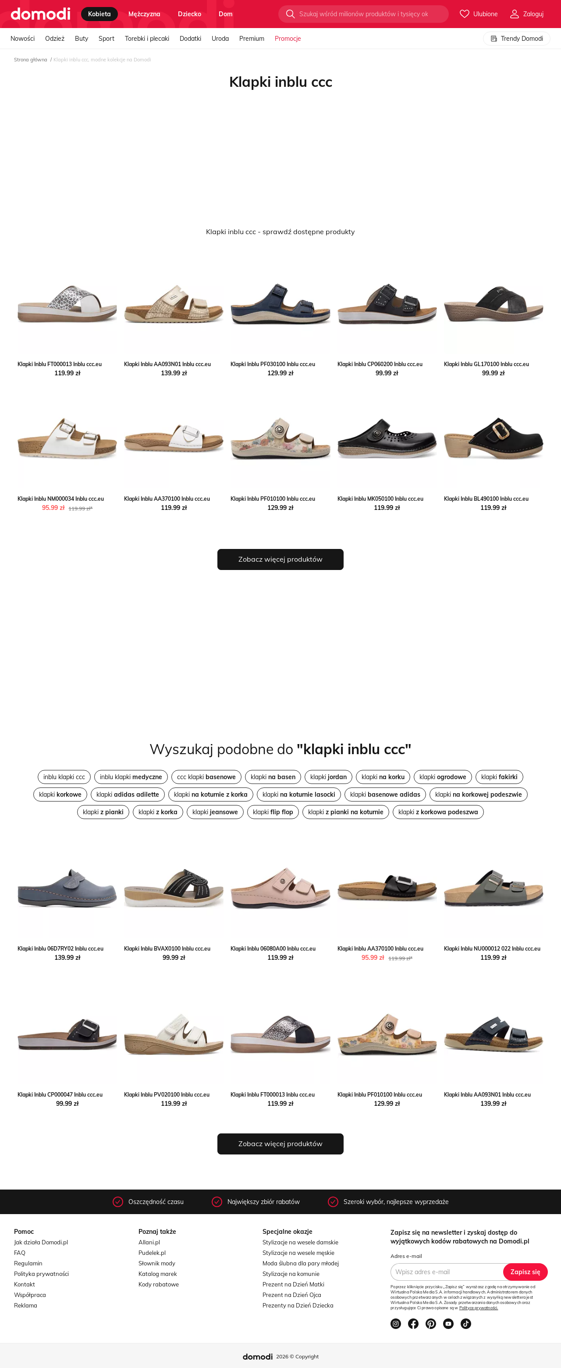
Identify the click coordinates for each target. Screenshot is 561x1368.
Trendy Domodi (516, 39)
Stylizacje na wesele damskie (300, 1242)
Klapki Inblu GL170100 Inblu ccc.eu (486, 364)
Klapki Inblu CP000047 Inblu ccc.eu (60, 1094)
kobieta (99, 14)
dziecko (189, 14)
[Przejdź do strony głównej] (41, 14)
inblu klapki (131, 777)
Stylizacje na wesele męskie (298, 1252)
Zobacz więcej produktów (280, 559)
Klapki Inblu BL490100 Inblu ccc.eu (486, 498)
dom (226, 14)
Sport (106, 39)
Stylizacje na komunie (291, 1273)
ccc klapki (206, 777)
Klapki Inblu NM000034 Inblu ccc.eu (61, 498)
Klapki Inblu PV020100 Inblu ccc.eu (166, 1094)
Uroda (220, 39)
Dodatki (190, 39)
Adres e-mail (406, 1256)
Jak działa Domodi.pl (41, 1242)
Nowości (23, 39)
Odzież (54, 39)
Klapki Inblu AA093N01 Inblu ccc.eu (167, 364)
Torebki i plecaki (147, 39)
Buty (81, 39)
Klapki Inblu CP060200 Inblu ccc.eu (380, 364)
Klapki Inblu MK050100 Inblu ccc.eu (380, 498)
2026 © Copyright (297, 1356)
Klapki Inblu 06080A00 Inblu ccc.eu (273, 948)
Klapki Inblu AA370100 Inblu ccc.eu (167, 498)
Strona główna (30, 60)
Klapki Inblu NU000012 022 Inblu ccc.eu (492, 948)
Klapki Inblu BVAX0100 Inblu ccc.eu (167, 948)
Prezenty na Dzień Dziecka (298, 1305)
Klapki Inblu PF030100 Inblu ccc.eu (273, 364)
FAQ (19, 1252)
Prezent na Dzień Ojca (292, 1294)
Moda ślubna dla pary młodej (301, 1263)
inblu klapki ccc (64, 777)
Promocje (288, 39)
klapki (273, 777)
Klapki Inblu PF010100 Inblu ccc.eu (273, 498)
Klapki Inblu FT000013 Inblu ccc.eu (60, 364)
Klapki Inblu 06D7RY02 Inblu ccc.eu (60, 948)
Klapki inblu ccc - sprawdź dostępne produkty (280, 231)
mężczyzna (144, 14)
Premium (251, 39)
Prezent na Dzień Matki (293, 1284)
